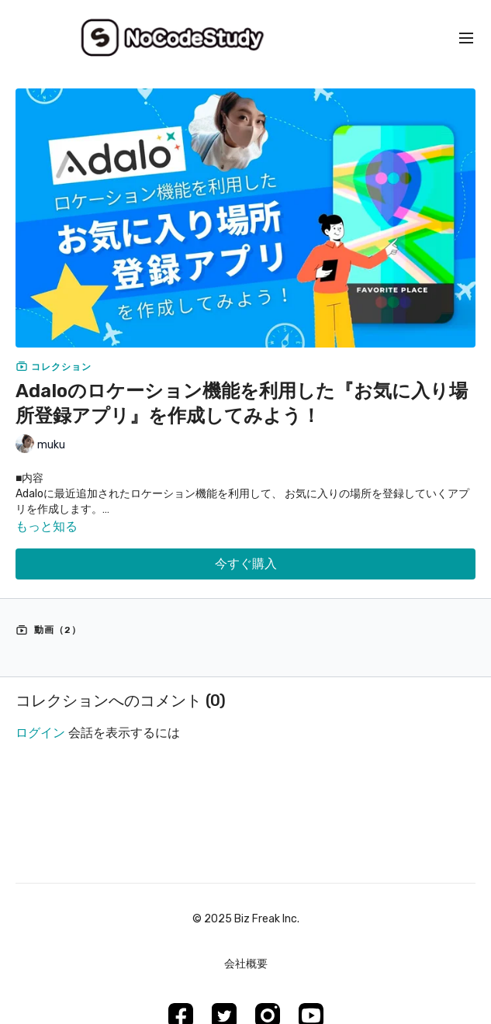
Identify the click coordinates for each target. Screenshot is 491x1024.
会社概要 (246, 963)
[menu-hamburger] (466, 38)
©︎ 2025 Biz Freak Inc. (245, 919)
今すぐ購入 (246, 563)
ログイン (40, 732)
